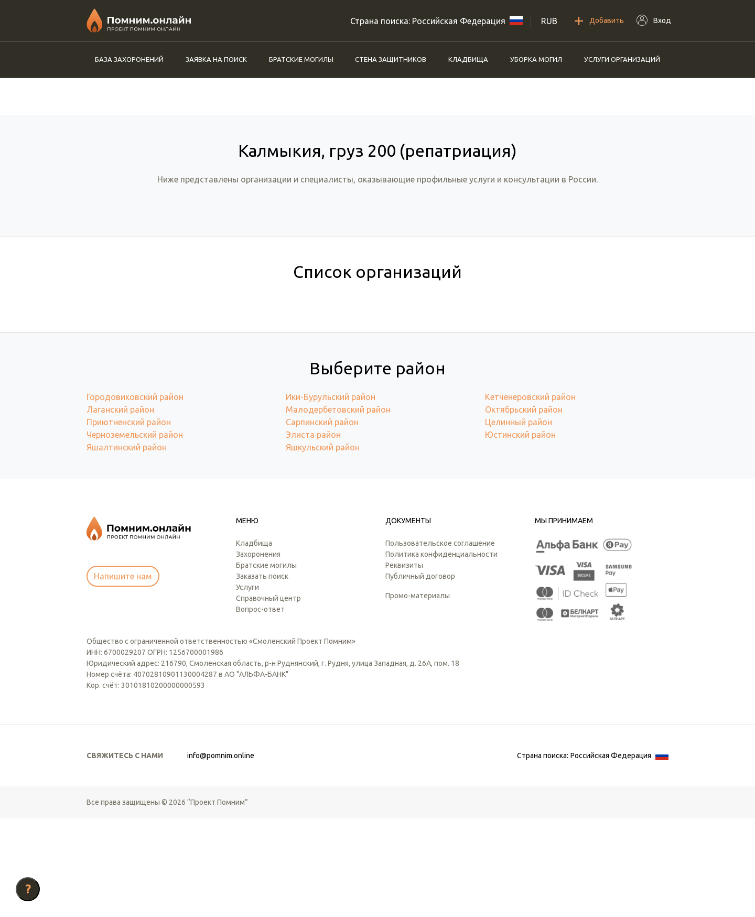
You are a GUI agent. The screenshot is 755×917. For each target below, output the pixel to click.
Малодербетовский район (338, 508)
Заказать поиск (262, 675)
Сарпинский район (322, 520)
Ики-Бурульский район (330, 495)
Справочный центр (268, 697)
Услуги (247, 686)
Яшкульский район (323, 546)
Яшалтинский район (127, 546)
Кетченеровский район (530, 495)
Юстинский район (520, 533)
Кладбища (468, 59)
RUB (549, 21)
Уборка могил (536, 59)
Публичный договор (420, 675)
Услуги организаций (622, 59)
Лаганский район (120, 508)
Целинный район (518, 520)
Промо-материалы (417, 694)
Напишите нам (123, 674)
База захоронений (129, 59)
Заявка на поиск (216, 59)
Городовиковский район (135, 495)
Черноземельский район (135, 533)
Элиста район (313, 533)
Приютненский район (129, 520)
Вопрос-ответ (260, 708)
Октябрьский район (524, 508)
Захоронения (258, 653)
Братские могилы (301, 59)
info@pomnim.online (220, 854)
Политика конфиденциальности (441, 653)
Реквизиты (404, 664)
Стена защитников (390, 59)
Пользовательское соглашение (440, 642)
